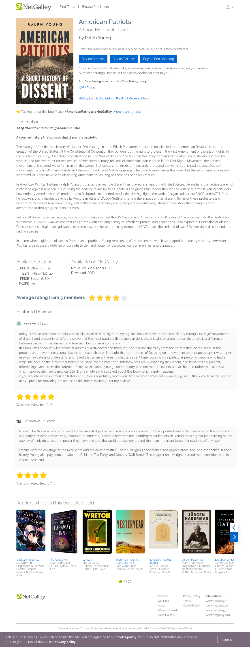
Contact (163, 596)
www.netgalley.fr (216, 600)
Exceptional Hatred (226, 559)
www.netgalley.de (217, 605)
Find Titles (67, 7)
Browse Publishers (95, 7)
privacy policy (65, 642)
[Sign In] (230, 7)
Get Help (163, 600)
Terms (187, 600)
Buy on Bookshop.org (158, 59)
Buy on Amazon (93, 59)
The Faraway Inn (59, 559)
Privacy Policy (192, 596)
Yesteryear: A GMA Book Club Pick (127, 561)
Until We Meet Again (28, 559)
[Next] (234, 537)
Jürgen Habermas (193, 559)
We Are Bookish (168, 610)
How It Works (166, 615)
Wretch (87, 559)
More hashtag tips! (127, 111)
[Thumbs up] (54, 405)
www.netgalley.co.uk (218, 615)
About (161, 605)
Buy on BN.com (124, 59)
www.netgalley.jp (216, 610)
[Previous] (234, 527)
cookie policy (126, 637)
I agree (227, 639)
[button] (30, 533)
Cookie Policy (191, 605)
